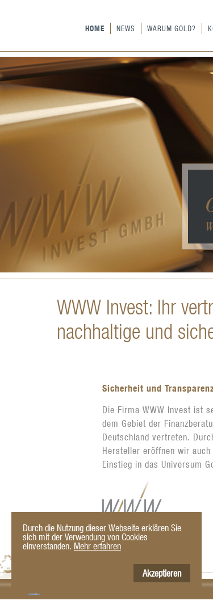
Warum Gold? (171, 28)
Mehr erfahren (97, 545)
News (125, 28)
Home (95, 28)
